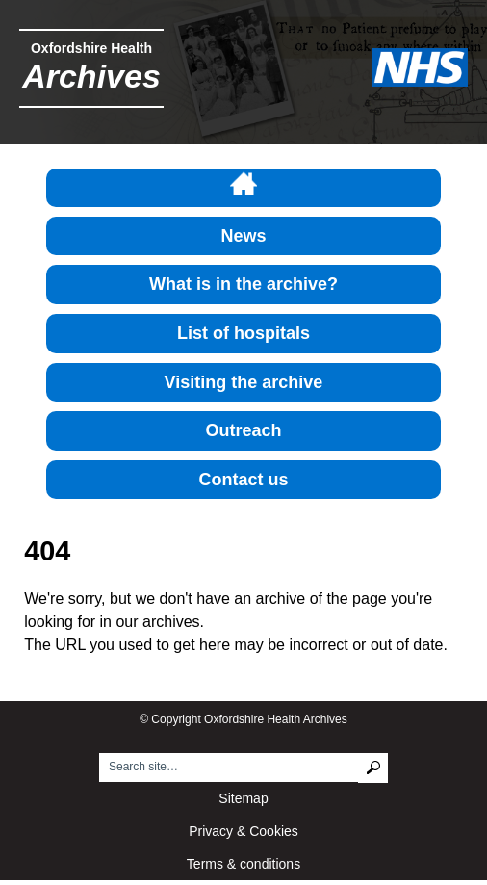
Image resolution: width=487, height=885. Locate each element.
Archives (91, 76)
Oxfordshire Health (91, 48)
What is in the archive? (243, 284)
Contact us (243, 479)
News (243, 236)
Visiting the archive (244, 382)
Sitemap (243, 798)
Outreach (243, 430)
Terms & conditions (243, 864)
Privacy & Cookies (243, 831)
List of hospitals (243, 333)
